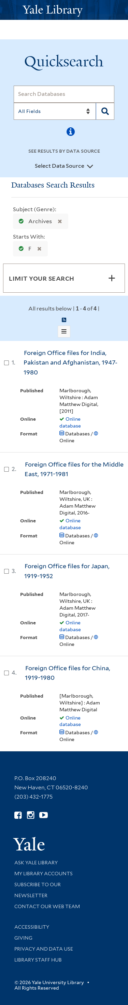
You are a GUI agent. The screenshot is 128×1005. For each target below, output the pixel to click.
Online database (70, 422)
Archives (34, 221)
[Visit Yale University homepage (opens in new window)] (29, 841)
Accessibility (31, 927)
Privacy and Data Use (43, 949)
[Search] (64, 94)
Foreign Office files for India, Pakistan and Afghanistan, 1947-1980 (70, 362)
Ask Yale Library (36, 862)
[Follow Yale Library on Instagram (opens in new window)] (30, 815)
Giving (23, 938)
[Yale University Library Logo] (64, 10)
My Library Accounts (43, 873)
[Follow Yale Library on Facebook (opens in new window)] (18, 815)
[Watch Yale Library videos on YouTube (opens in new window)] (43, 815)
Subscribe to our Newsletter (37, 890)
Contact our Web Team (47, 906)
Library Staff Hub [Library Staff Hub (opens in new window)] (38, 960)
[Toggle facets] (111, 278)
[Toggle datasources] (90, 166)
